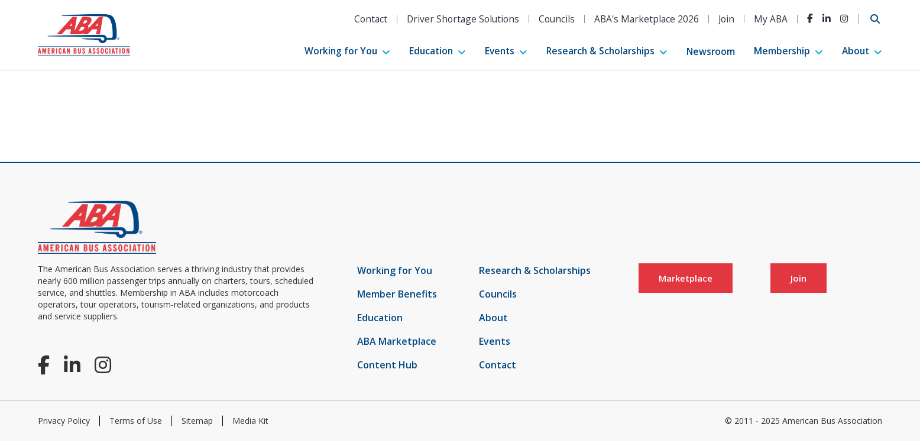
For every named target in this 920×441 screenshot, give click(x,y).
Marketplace (685, 278)
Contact (370, 18)
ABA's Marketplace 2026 (646, 18)
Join (726, 18)
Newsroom (710, 51)
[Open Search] (875, 19)
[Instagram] (844, 18)
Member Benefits (397, 294)
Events (499, 50)
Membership (782, 50)
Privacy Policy (64, 420)
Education (431, 50)
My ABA (771, 18)
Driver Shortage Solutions (463, 18)
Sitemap (197, 420)
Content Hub (387, 364)
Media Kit (250, 420)
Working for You (340, 50)
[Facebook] (810, 18)
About (855, 50)
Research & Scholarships (600, 50)
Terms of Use (135, 420)
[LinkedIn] (826, 18)
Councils (557, 18)
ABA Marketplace (396, 341)
